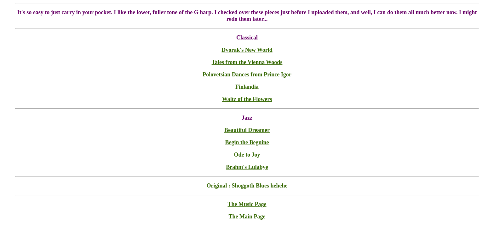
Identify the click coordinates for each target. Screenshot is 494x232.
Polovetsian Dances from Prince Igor (247, 74)
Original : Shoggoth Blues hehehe (246, 185)
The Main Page (247, 216)
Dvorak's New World (247, 50)
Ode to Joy (247, 155)
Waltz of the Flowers (247, 99)
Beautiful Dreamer (247, 130)
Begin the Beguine (247, 142)
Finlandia (247, 87)
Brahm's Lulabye (247, 167)
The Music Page (247, 204)
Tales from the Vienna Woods (247, 62)
